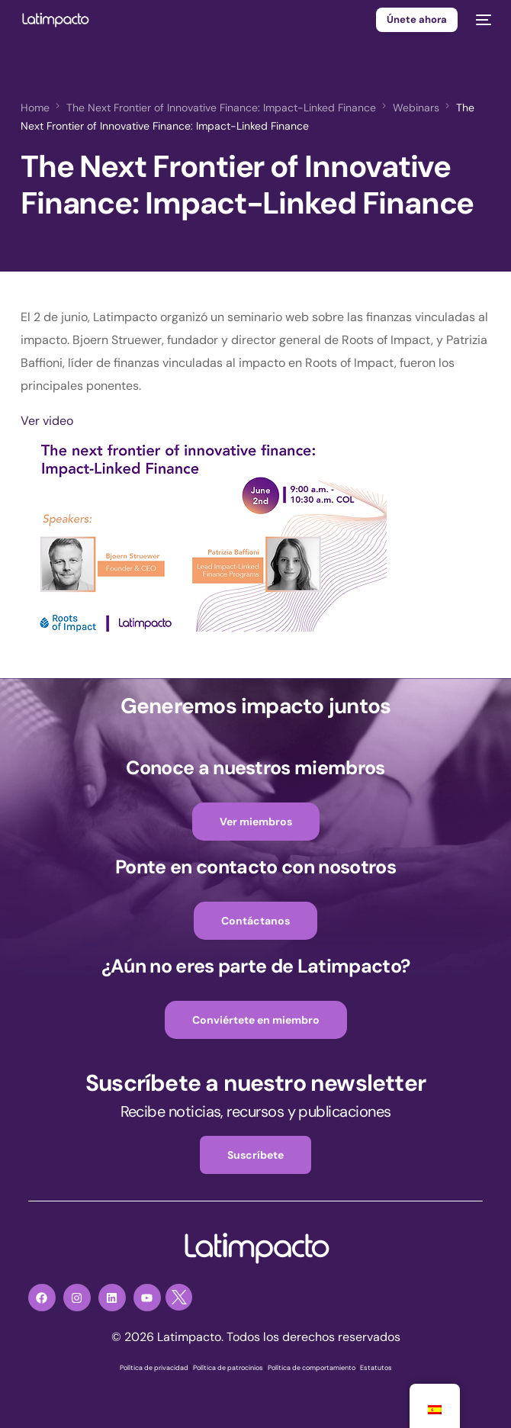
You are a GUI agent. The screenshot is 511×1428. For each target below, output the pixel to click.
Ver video (47, 421)
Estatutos (376, 1367)
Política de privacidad (154, 1367)
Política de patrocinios (228, 1367)
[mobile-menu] (482, 20)
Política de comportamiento (311, 1367)
